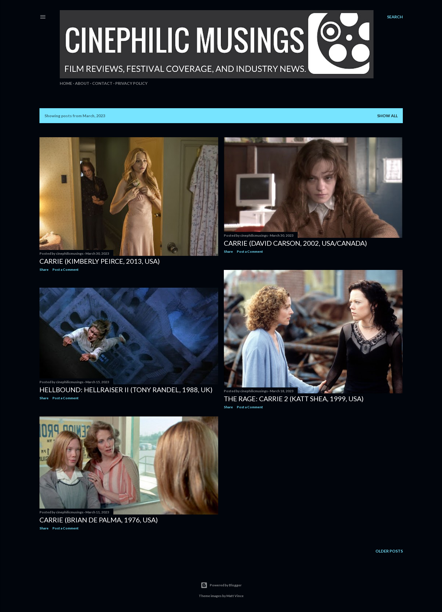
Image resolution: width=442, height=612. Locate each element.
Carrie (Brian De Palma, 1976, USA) (98, 520)
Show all (387, 115)
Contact (102, 83)
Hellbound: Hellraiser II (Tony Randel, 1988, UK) (126, 389)
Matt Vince (235, 596)
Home (66, 83)
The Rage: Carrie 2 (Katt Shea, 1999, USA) (294, 398)
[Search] (395, 17)
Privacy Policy (131, 83)
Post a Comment (65, 269)
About (82, 83)
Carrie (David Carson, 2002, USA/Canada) (295, 243)
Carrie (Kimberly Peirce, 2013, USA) (99, 261)
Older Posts (389, 551)
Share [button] (43, 269)
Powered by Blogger (221, 585)
